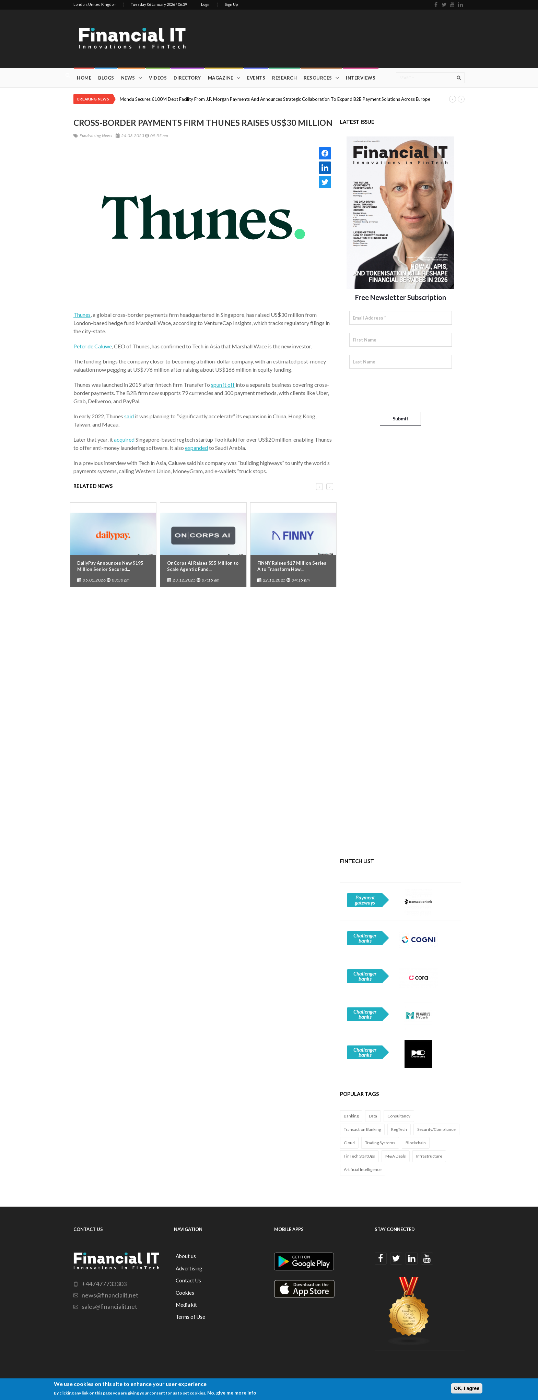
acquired (124, 439)
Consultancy (398, 1115)
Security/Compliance (436, 1129)
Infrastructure (429, 1156)
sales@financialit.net (109, 1306)
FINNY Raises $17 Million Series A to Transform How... (291, 566)
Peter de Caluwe (92, 346)
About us (186, 1256)
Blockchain (416, 1142)
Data (373, 1115)
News (128, 78)
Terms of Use (190, 1317)
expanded (196, 447)
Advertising (189, 1268)
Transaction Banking (362, 1129)
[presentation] (401, 390)
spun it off (223, 384)
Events (256, 78)
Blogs (106, 78)
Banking (351, 1115)
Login (206, 4)
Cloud (349, 1142)
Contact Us (188, 1280)
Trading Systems (380, 1142)
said (129, 416)
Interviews (360, 78)
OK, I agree (466, 1388)
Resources (318, 78)
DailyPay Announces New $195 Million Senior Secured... (110, 566)
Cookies (185, 1293)
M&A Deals (395, 1156)
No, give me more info (231, 1393)
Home (84, 78)
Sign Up (231, 4)
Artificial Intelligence (363, 1169)
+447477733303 (104, 1284)
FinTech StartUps (359, 1156)
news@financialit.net (110, 1295)
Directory (187, 78)
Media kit (186, 1305)
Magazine (220, 78)
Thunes (82, 314)
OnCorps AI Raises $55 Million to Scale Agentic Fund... (202, 566)
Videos (158, 78)
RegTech (399, 1129)
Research (284, 78)
